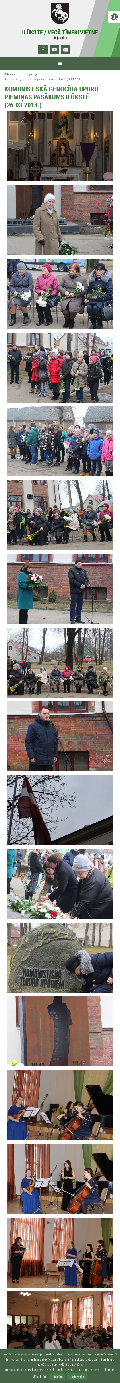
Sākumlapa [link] (10, 74)
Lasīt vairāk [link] (77, 1377)
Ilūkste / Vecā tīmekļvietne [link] (60, 32)
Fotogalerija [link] (30, 74)
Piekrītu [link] (57, 1377)
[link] (114, 17)
